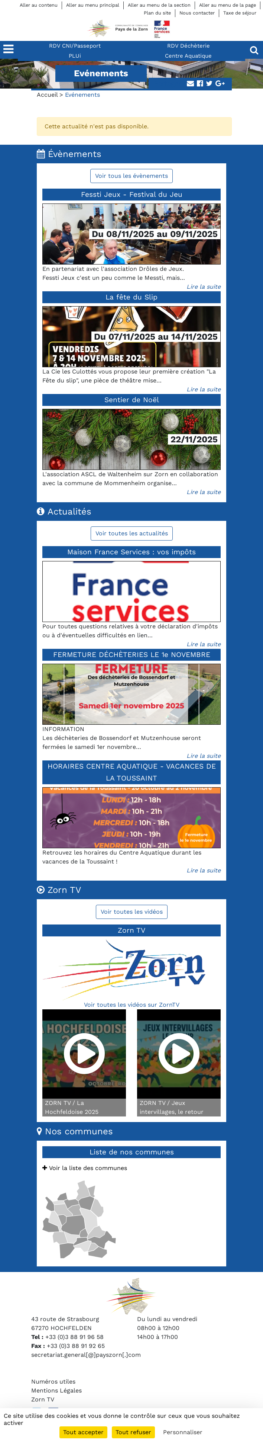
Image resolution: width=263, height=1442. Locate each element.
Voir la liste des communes (84, 1168)
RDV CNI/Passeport (75, 45)
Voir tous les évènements (131, 175)
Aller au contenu (39, 5)
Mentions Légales (56, 1390)
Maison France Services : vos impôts (131, 552)
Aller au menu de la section (159, 5)
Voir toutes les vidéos (132, 911)
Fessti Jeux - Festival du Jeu (131, 194)
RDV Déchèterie (188, 45)
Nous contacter (197, 13)
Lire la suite (203, 286)
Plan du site (157, 13)
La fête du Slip (131, 297)
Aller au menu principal (92, 5)
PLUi (75, 55)
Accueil (47, 94)
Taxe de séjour (239, 13)
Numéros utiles (53, 1381)
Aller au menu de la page (227, 5)
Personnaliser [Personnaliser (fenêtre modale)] (182, 1432)
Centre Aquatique (188, 55)
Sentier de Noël (131, 399)
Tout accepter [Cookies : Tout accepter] (83, 1432)
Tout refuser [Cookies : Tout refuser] (133, 1432)
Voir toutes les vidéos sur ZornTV (131, 1004)
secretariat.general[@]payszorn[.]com (86, 1354)
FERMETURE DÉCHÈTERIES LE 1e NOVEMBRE (131, 654)
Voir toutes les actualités (131, 533)
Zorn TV (42, 1399)
